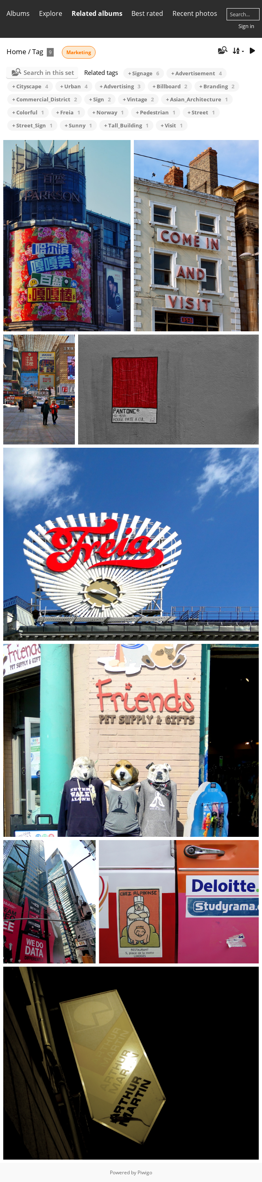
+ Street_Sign (32, 125)
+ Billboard (170, 86)
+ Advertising (120, 86)
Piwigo (145, 1172)
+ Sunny (78, 125)
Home (16, 51)
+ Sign (100, 99)
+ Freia (68, 112)
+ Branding (216, 86)
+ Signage (143, 73)
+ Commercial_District (44, 99)
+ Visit (172, 125)
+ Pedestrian (155, 112)
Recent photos (194, 13)
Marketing (78, 52)
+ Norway (108, 112)
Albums (18, 13)
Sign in (246, 26)
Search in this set (49, 72)
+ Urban (73, 86)
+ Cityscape (30, 86)
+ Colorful (28, 112)
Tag (37, 51)
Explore (50, 13)
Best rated (147, 13)
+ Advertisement (196, 73)
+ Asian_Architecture (197, 99)
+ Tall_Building (126, 125)
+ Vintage (138, 99)
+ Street (201, 112)
